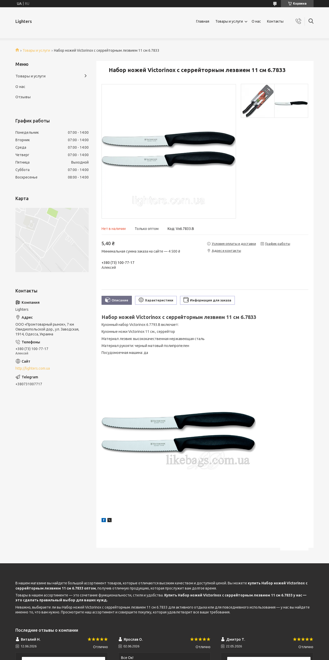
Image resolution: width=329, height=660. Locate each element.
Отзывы (23, 97)
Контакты (275, 21)
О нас (256, 21)
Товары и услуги (229, 21)
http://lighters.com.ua (32, 368)
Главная (202, 21)
